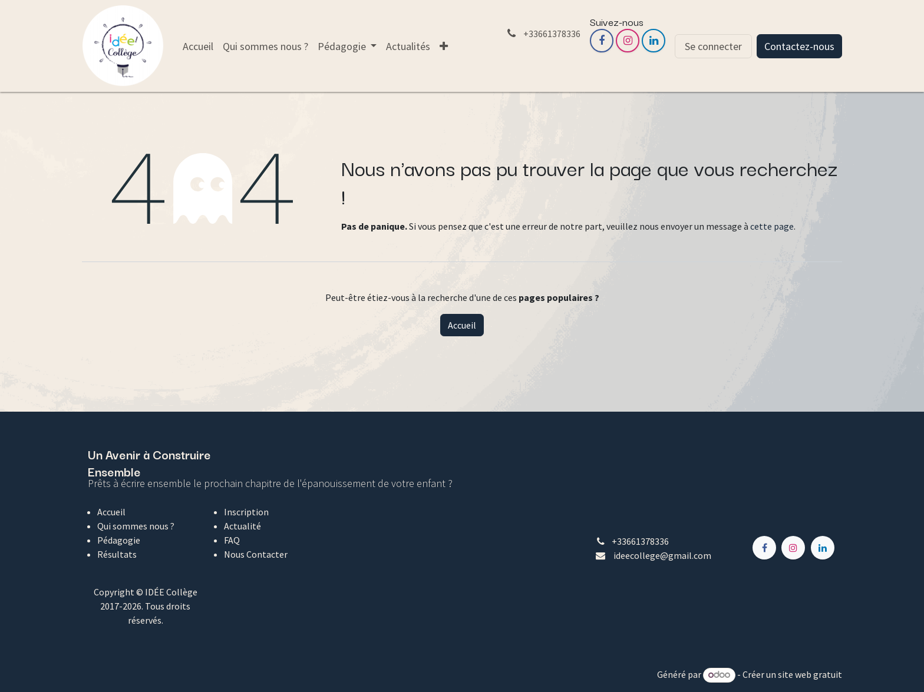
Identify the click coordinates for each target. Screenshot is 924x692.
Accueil (462, 325)
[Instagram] (627, 40)
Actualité (242, 526)
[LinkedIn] (653, 40)
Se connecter (713, 46)
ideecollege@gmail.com (662, 555)
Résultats (117, 554)
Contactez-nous (799, 46)
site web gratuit (810, 674)
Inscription (246, 512)
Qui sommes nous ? (135, 526)
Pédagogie (118, 540)
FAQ (232, 540)
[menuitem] (198, 46)
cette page (772, 226)
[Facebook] (601, 40)
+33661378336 (640, 541)
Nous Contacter (256, 554)
